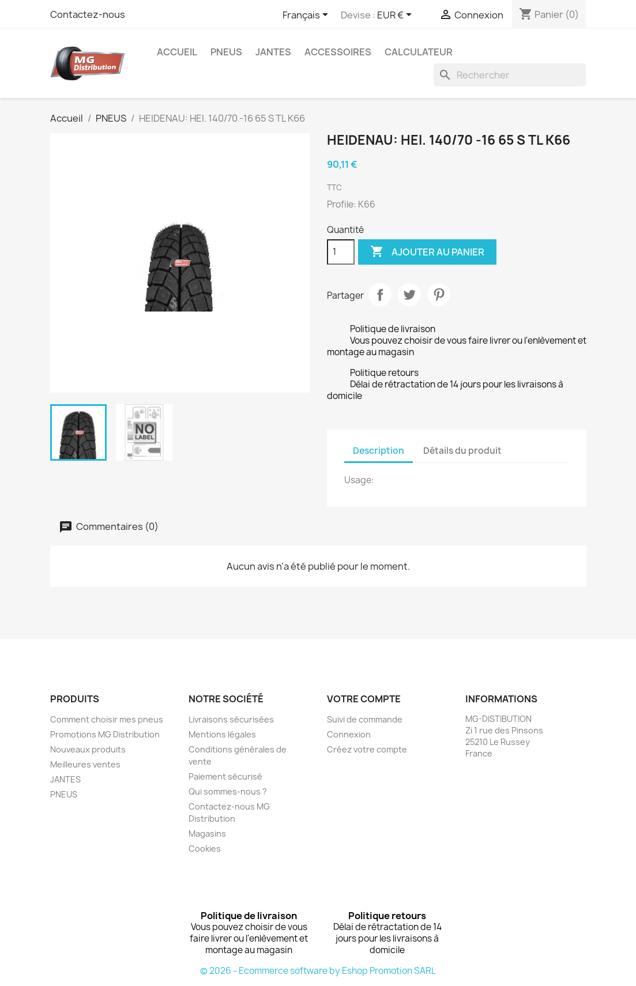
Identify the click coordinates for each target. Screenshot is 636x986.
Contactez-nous (87, 14)
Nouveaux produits (88, 749)
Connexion (349, 734)
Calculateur (419, 52)
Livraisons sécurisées (231, 719)
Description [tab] (378, 451)
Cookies (205, 848)
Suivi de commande (364, 719)
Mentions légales (222, 734)
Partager (380, 294)
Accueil (177, 52)
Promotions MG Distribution (105, 734)
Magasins (207, 833)
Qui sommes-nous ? (228, 791)
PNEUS (226, 52)
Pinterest (438, 294)
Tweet (409, 294)
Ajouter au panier (427, 251)
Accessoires (337, 52)
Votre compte (364, 699)
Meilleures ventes (85, 764)
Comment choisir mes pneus (106, 719)
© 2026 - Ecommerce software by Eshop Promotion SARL (318, 971)
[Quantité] (341, 252)
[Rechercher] (510, 74)
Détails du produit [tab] (462, 451)
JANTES (273, 52)
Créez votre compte (367, 749)
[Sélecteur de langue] (307, 15)
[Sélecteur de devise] (396, 15)
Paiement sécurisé (225, 776)
